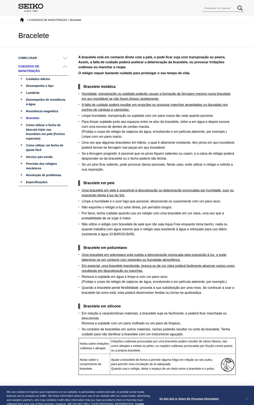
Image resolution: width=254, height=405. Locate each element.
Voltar (113, 387)
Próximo (139, 387)
